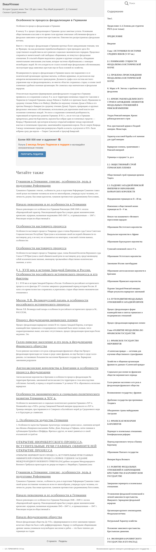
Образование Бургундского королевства (124, 241)
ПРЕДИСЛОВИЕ (114, 36)
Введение (111, 43)
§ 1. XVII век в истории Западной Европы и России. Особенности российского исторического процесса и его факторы (57, 274)
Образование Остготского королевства (124, 256)
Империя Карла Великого (118, 459)
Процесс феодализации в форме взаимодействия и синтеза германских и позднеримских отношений (125, 312)
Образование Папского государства (122, 452)
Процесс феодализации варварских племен (126, 323)
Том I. (109, 18)
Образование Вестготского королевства (124, 227)
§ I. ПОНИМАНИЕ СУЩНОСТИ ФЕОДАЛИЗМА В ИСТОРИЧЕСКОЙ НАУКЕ (124, 64)
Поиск (129, 3)
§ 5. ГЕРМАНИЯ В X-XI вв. (14, 549)
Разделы (63, 541)
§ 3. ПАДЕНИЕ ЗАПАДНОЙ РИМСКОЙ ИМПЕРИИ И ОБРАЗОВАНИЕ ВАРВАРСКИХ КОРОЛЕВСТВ (125, 188)
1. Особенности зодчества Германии (42, 420)
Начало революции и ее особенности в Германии (51, 204)
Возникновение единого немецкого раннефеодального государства (123, 549)
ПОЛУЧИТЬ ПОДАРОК (32, 154)
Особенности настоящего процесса (41, 226)
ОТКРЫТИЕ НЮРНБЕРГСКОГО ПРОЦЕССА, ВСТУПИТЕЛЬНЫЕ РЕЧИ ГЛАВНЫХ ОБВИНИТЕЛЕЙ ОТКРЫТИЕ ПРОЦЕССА (56, 446)
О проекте (52, 541)
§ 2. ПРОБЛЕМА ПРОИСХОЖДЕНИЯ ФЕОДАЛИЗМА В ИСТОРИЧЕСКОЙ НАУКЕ (124, 78)
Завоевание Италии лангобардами (122, 263)
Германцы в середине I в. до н (120, 157)
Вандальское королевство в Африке (123, 234)
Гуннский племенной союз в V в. (121, 249)
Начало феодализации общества (39, 517)
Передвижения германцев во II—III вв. (124, 199)
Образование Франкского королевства (124, 281)
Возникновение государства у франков (124, 393)
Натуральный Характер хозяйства (122, 521)
